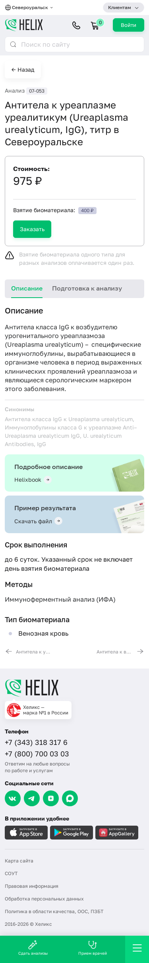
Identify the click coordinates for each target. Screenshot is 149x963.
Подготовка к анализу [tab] (87, 288)
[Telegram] (32, 798)
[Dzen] (51, 798)
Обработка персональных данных (44, 899)
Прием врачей (92, 947)
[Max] (70, 798)
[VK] (13, 798)
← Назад (23, 69)
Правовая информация (31, 886)
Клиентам (119, 7)
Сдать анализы (33, 947)
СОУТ (11, 873)
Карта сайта (19, 861)
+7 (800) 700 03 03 (37, 753)
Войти (128, 25)
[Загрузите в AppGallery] (116, 833)
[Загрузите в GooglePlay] (71, 833)
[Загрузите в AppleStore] (26, 833)
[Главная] (74, 688)
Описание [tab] (27, 288)
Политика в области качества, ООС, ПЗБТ (54, 911)
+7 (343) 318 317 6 (36, 742)
